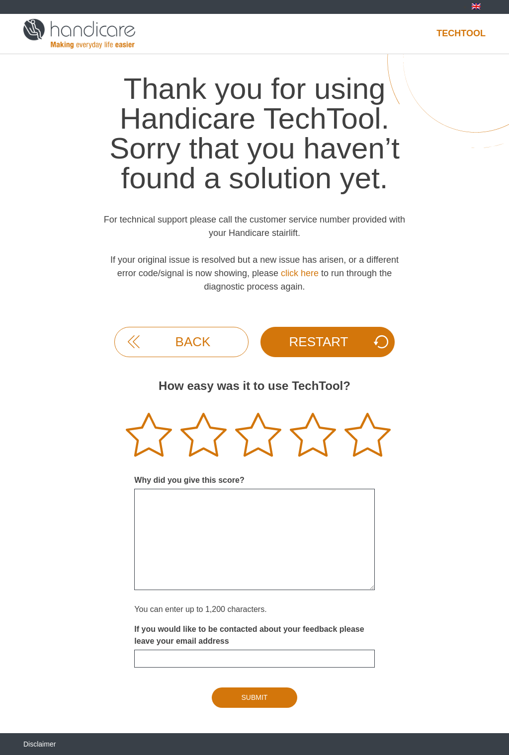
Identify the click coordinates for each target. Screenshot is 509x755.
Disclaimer (39, 744)
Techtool (461, 33)
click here (300, 273)
